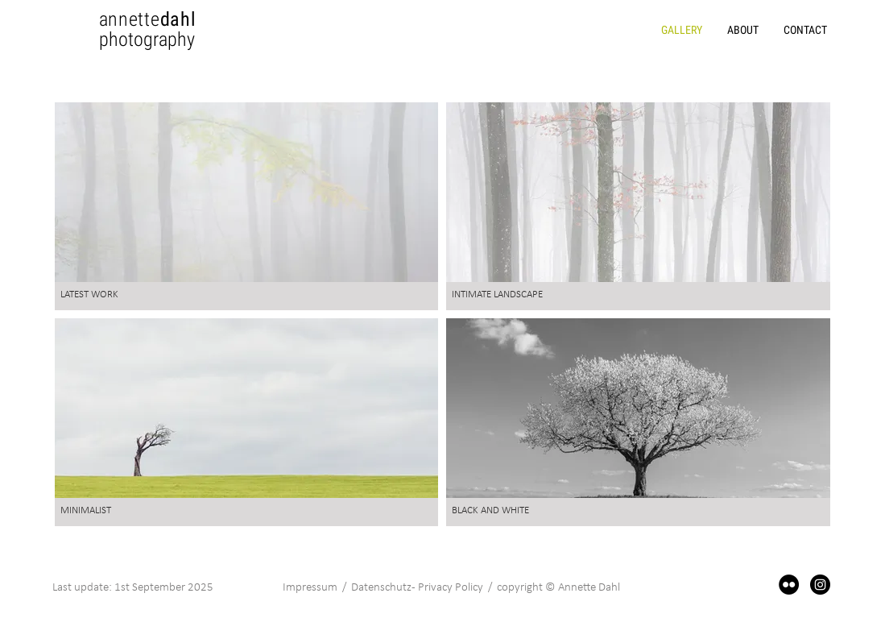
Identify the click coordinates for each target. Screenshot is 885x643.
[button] (742, 30)
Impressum (310, 588)
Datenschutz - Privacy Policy (418, 588)
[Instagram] (820, 585)
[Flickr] (789, 585)
